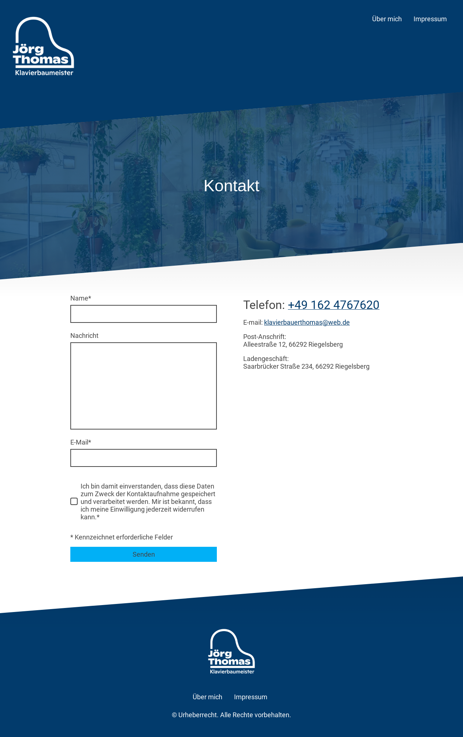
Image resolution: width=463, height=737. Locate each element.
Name (80, 298)
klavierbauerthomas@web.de (307, 322)
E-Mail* (80, 442)
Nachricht (84, 335)
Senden (144, 554)
